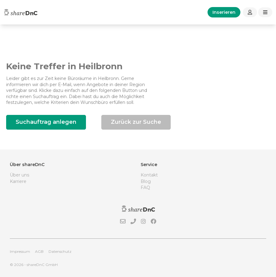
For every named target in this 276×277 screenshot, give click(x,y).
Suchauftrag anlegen (46, 122)
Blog (146, 181)
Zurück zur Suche (136, 122)
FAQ (145, 187)
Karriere (18, 181)
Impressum (20, 251)
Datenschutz (60, 251)
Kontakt (149, 175)
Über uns (19, 175)
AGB (39, 251)
